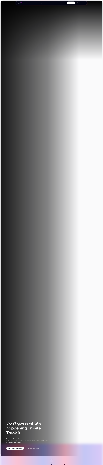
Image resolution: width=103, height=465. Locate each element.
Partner (47, 3)
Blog (41, 3)
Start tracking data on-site (15, 448)
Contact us (71, 2)
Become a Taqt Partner (33, 448)
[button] (33, 3)
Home (26, 3)
